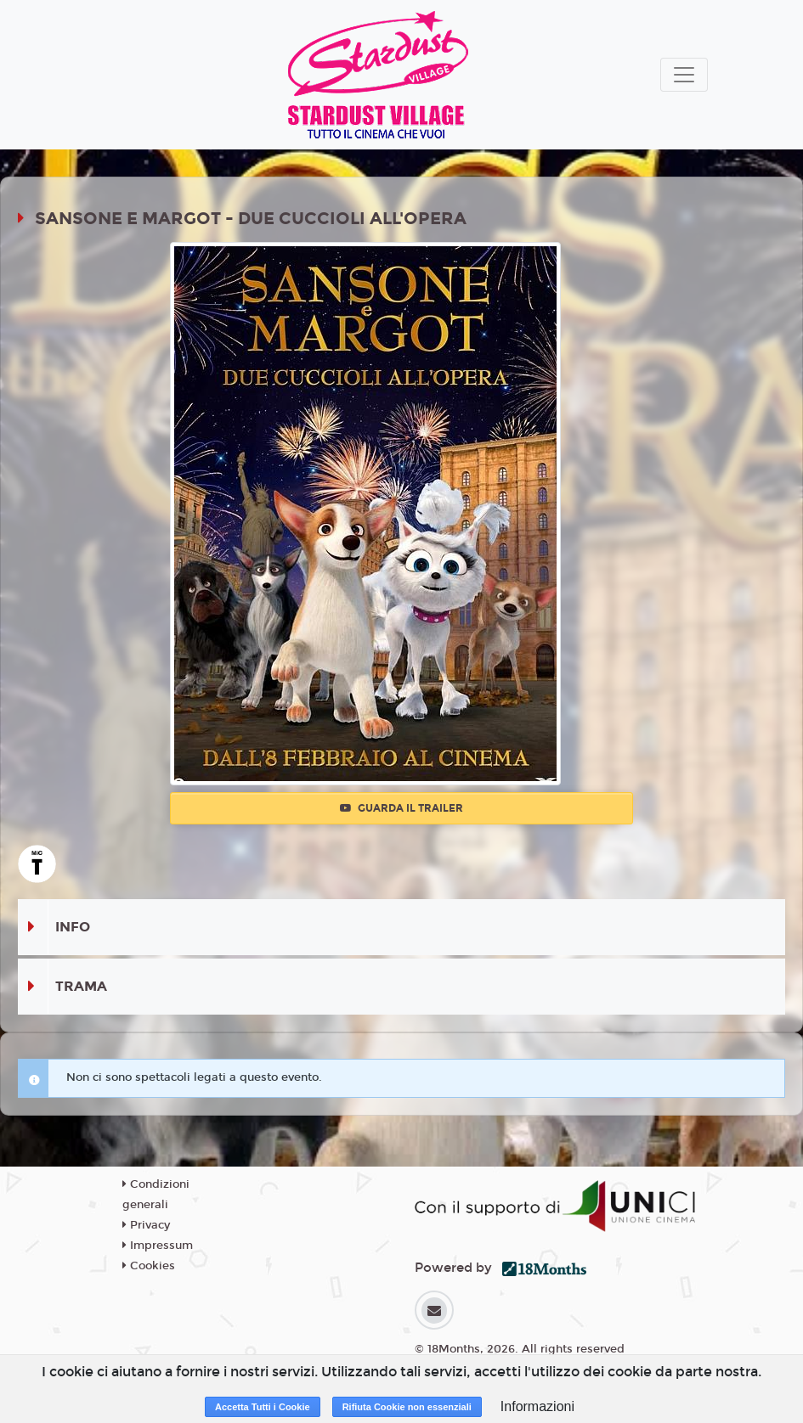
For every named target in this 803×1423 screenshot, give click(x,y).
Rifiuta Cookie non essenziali (407, 1407)
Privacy (146, 1225)
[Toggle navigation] (684, 75)
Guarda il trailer (401, 808)
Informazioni (537, 1406)
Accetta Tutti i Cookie (262, 1407)
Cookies (148, 1266)
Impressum (157, 1245)
